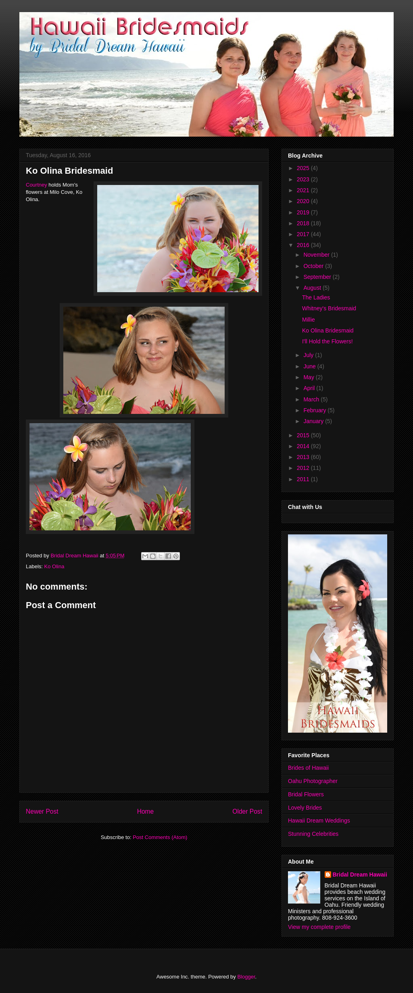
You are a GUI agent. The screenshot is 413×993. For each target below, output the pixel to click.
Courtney (36, 185)
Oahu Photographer (313, 781)
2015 (304, 435)
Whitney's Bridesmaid (329, 308)
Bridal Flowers (306, 794)
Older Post (247, 811)
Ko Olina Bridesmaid (328, 330)
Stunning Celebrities (313, 834)
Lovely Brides (305, 807)
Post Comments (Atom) (160, 837)
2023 (304, 179)
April (309, 388)
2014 (304, 446)
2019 (304, 212)
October (314, 266)
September (317, 277)
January (314, 421)
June (310, 366)
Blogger (246, 977)
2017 (304, 234)
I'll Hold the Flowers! (327, 341)
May (309, 377)
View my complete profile (319, 927)
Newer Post (42, 811)
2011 (304, 479)
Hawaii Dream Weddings (319, 820)
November (317, 254)
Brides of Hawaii (308, 767)
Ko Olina (54, 566)
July (309, 355)
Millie (308, 319)
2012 (304, 468)
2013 (304, 457)
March (312, 399)
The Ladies (316, 297)
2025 (304, 168)
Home (145, 811)
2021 (304, 190)
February (315, 410)
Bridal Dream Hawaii (360, 874)
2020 (304, 201)
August (312, 288)
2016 (304, 245)
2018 (304, 223)
